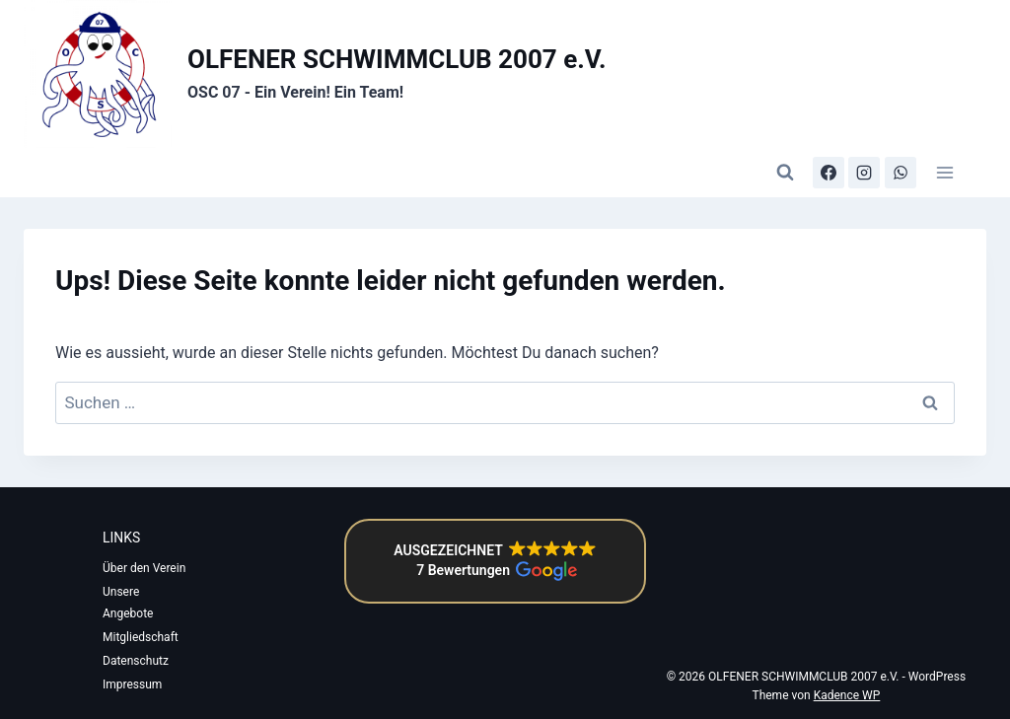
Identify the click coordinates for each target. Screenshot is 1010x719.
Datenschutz (136, 661)
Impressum (132, 684)
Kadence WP (847, 695)
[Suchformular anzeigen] (785, 172)
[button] (494, 561)
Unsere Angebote (128, 602)
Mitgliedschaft (141, 637)
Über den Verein (144, 568)
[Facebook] (828, 172)
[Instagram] (864, 172)
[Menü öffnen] (944, 172)
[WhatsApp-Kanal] (900, 172)
